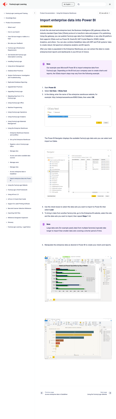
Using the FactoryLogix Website (17, 185)
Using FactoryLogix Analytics (17, 117)
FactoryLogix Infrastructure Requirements (16, 49)
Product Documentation (13, 22)
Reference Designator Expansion (18, 217)
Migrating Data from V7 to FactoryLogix (16, 97)
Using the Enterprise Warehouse (18, 128)
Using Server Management (16, 66)
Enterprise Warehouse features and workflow (19, 134)
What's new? (12, 27)
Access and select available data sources (20, 157)
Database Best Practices (15, 71)
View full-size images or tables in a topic (18, 38)
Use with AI (104, 13)
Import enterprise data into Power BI (20, 179)
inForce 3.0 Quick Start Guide (17, 199)
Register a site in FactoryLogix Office (19, 145)
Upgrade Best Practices (15, 87)
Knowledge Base (11, 18)
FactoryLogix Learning (18, 4)
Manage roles (14, 167)
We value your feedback (15, 43)
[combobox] (91, 4)
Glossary (10, 222)
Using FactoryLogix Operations (17, 112)
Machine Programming (15, 107)
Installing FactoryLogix (15, 61)
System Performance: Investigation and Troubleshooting (19, 76)
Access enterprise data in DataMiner (18, 173)
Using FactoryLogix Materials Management (17, 122)
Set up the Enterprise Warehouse (20, 139)
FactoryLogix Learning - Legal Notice (19, 227)
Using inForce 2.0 (13, 194)
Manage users (14, 162)
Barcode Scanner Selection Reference (19, 208)
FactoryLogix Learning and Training (17, 13)
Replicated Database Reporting (17, 82)
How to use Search (13, 32)
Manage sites (14, 151)
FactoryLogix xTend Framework (17, 190)
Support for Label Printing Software (19, 204)
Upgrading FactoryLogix (15, 91)
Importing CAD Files (14, 213)
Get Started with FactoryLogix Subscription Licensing (17, 56)
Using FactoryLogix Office (16, 103)
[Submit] (78, 4)
